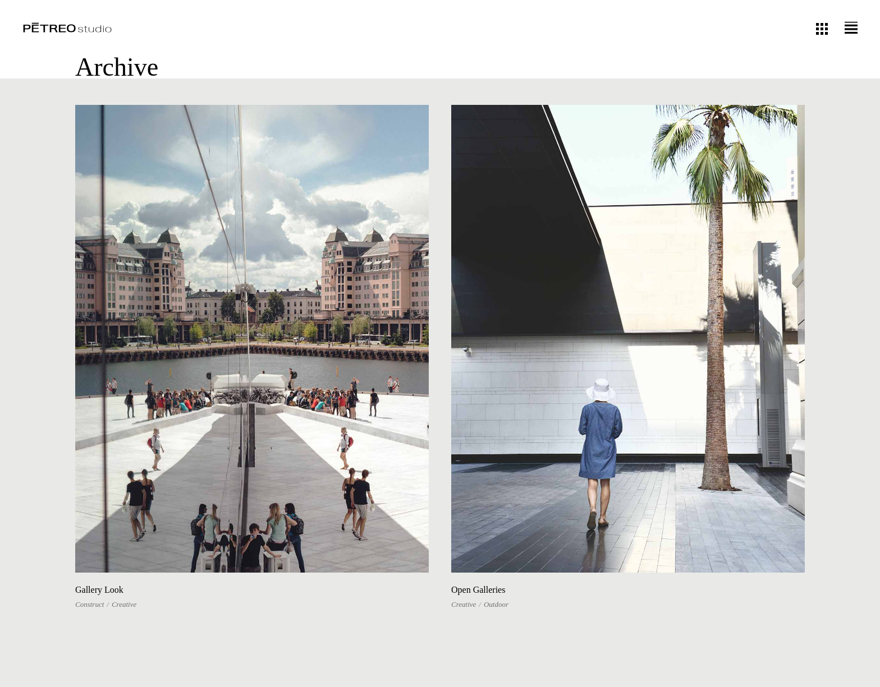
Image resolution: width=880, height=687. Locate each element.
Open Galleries (478, 589)
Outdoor (496, 604)
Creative (124, 604)
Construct (89, 604)
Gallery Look (99, 589)
